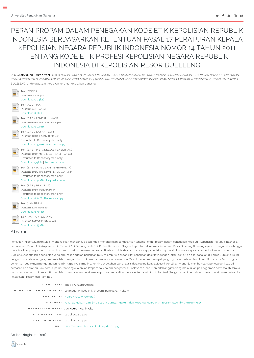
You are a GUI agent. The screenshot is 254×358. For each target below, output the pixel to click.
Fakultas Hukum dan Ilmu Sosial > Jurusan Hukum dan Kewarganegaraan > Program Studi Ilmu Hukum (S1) (132, 302)
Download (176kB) (32, 211)
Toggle (7, 7)
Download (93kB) (31, 162)
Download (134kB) (32, 180)
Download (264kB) (32, 99)
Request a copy (55, 144)
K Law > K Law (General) (79, 296)
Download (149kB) (32, 144)
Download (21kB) (31, 198)
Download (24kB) (31, 113)
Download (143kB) (32, 225)
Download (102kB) (32, 126)
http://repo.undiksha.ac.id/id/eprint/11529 (91, 326)
